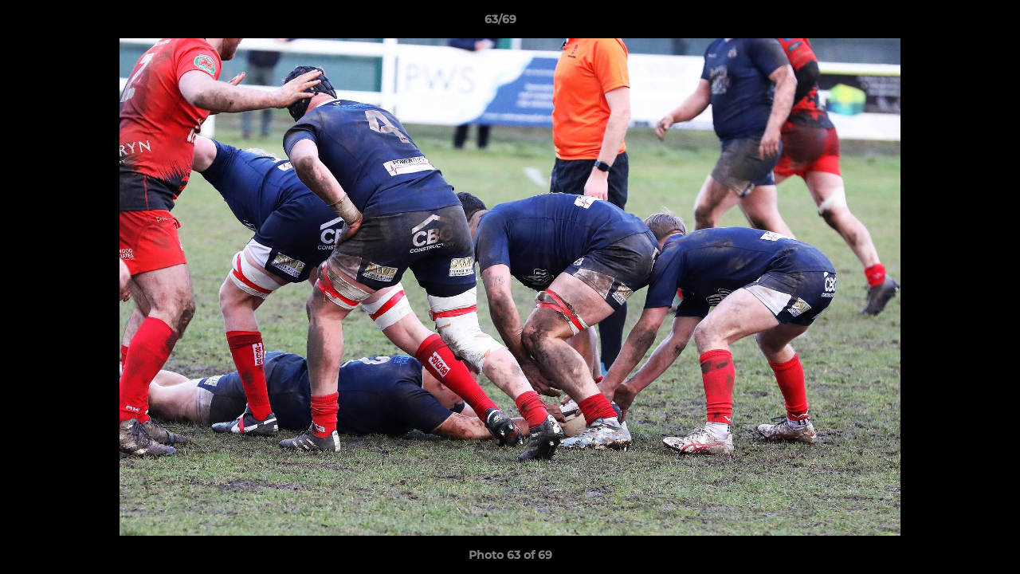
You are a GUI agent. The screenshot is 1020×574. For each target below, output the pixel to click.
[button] (953, 23)
